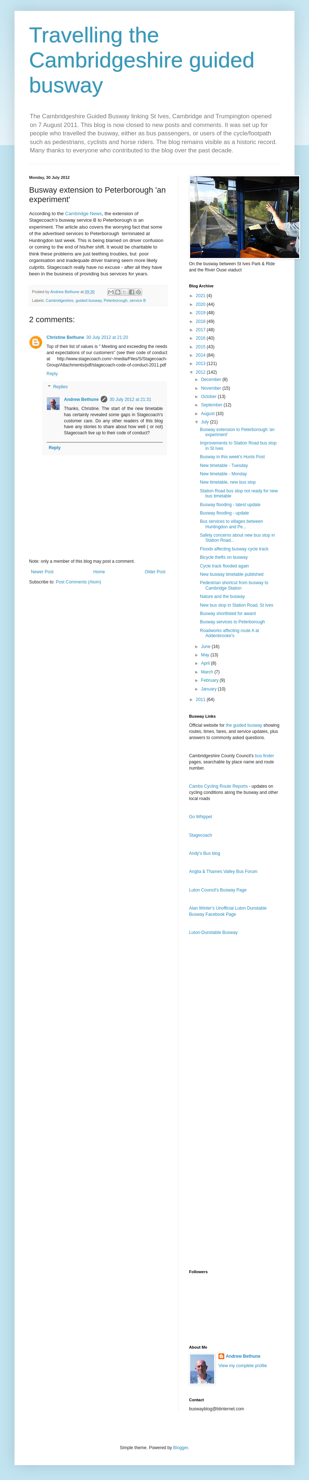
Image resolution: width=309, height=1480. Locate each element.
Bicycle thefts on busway (224, 557)
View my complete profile (242, 1365)
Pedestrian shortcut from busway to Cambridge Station (234, 585)
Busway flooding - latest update (230, 504)
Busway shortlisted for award (228, 613)
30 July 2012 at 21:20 (107, 337)
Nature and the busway (222, 596)
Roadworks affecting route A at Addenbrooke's (229, 633)
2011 (201, 699)
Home (99, 571)
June (206, 646)
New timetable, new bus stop (228, 482)
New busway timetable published (232, 574)
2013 (201, 363)
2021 (201, 295)
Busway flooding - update (224, 513)
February (210, 680)
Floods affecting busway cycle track (234, 549)
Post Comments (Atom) (78, 582)
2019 (201, 312)
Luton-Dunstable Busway (213, 932)
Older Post (155, 571)
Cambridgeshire (59, 300)
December (211, 379)
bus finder (264, 755)
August (208, 413)
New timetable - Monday (223, 473)
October (209, 396)
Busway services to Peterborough (232, 621)
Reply (52, 373)
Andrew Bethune (81, 399)
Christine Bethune (65, 337)
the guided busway (244, 725)
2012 (201, 372)
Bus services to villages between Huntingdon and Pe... (231, 524)
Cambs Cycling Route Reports (218, 786)
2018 (201, 321)
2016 (201, 338)
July (205, 422)
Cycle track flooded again (224, 566)
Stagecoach (200, 835)
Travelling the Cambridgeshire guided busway (141, 60)
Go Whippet (200, 816)
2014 (201, 355)
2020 (201, 304)
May (205, 654)
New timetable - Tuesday (224, 465)
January (209, 689)
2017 (201, 329)
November (211, 388)
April (206, 663)
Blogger (180, 1447)
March (207, 672)
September (212, 404)
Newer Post (42, 571)
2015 (201, 346)
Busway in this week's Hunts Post (232, 456)
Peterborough (115, 300)
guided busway (88, 300)
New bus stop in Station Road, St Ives (236, 605)
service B (138, 300)
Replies (60, 386)
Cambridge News (83, 213)
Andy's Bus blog (204, 853)
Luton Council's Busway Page (217, 890)
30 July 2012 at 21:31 (130, 399)
